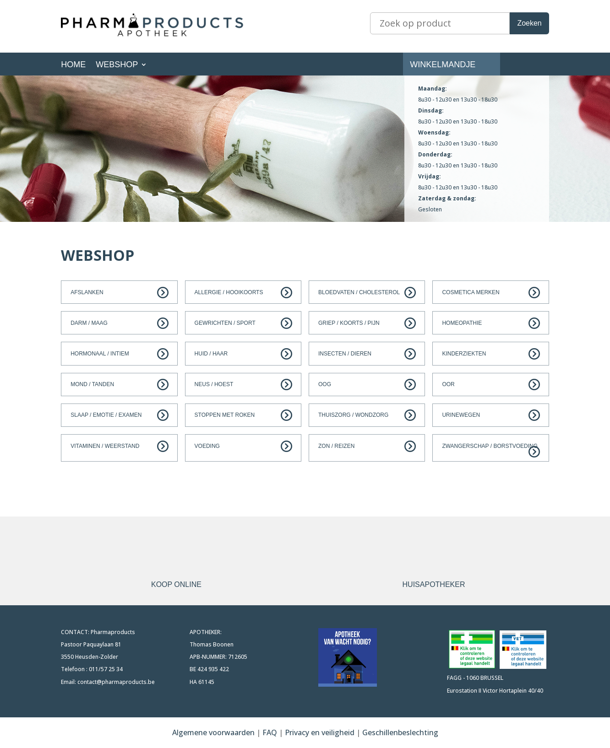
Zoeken (529, 23)
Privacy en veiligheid (319, 732)
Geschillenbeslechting (400, 732)
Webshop (117, 65)
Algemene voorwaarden (213, 732)
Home (73, 65)
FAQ (270, 732)
